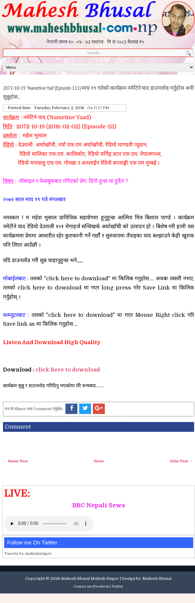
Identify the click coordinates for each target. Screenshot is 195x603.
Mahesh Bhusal (157, 578)
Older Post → (181, 461)
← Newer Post (16, 461)
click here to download (67, 370)
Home (99, 461)
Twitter (117, 586)
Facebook (101, 586)
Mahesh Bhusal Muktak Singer (90, 578)
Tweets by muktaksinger (28, 553)
